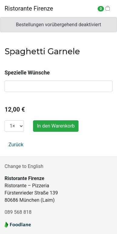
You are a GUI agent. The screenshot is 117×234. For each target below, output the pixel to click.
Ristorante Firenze (29, 8)
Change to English (24, 166)
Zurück (15, 144)
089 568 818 (18, 212)
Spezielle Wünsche (27, 73)
